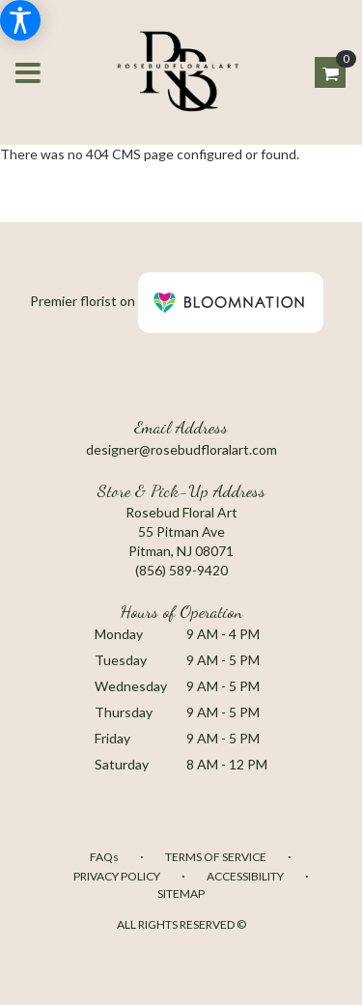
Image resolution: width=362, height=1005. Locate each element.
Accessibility (245, 876)
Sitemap (181, 893)
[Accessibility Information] (20, 20)
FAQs (104, 857)
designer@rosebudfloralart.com (181, 449)
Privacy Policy (116, 876)
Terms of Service (215, 857)
